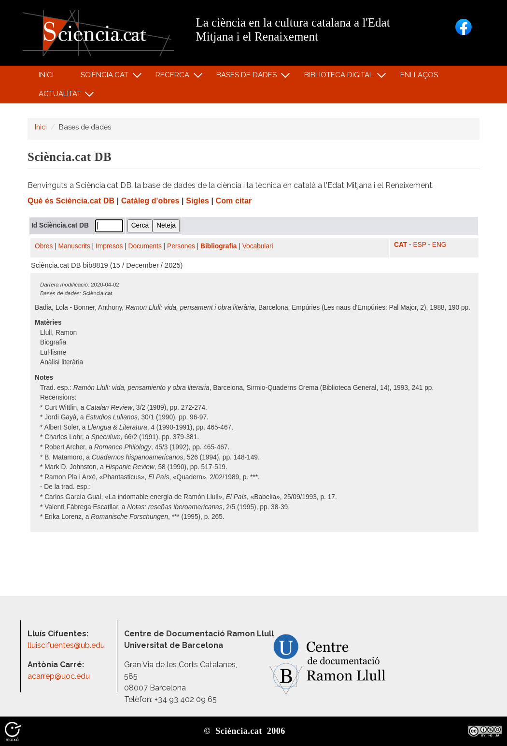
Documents (145, 246)
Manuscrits (74, 246)
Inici (46, 75)
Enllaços (419, 75)
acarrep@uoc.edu (59, 676)
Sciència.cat (106, 77)
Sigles (197, 201)
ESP (419, 244)
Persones (181, 246)
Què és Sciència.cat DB (71, 201)
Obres (44, 246)
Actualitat (61, 95)
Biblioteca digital (340, 77)
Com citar (234, 201)
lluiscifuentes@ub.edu (67, 645)
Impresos (109, 246)
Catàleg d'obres (150, 201)
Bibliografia (218, 246)
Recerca (174, 77)
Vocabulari (257, 246)
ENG (439, 244)
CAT (400, 244)
